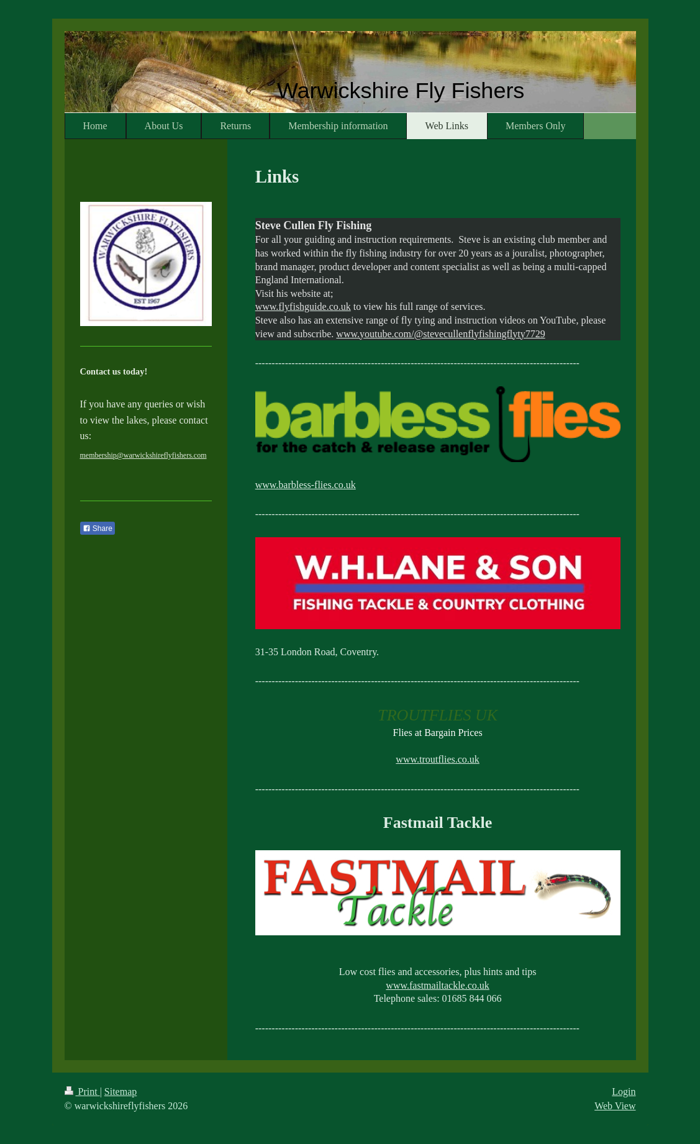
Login (623, 1091)
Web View (614, 1106)
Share (97, 528)
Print (82, 1091)
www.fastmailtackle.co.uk (437, 985)
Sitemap (120, 1091)
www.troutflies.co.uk (438, 759)
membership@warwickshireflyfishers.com (143, 455)
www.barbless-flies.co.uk (305, 484)
